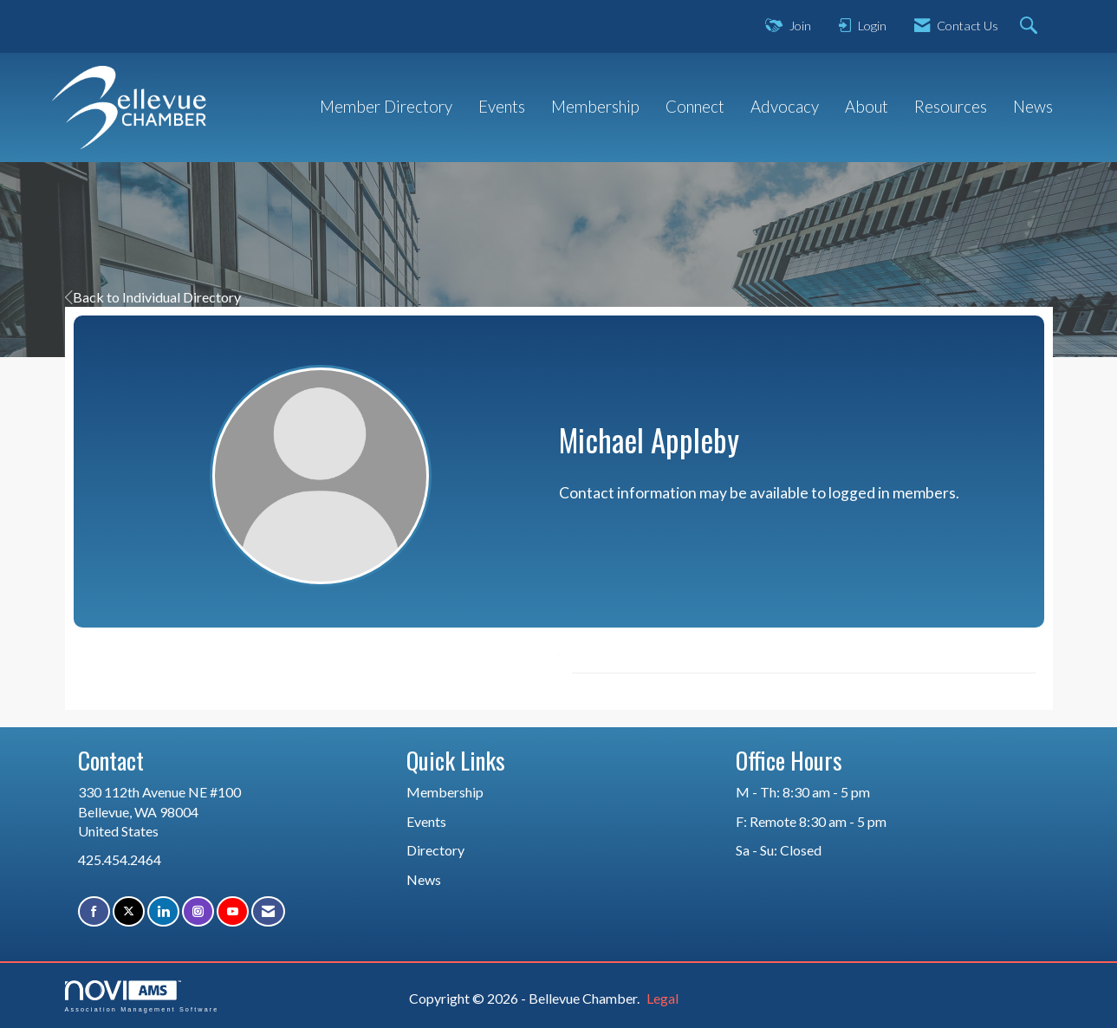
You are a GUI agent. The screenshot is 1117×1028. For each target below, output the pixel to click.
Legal (662, 998)
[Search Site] (1031, 26)
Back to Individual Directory (153, 297)
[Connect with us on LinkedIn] (163, 911)
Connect (695, 106)
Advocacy (784, 106)
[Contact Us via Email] (268, 911)
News (1033, 106)
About (866, 106)
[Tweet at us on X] (129, 911)
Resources (950, 106)
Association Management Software (142, 996)
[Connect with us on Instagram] (198, 911)
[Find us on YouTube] (233, 911)
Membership (595, 106)
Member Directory (386, 106)
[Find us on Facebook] (94, 911)
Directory (435, 850)
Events (501, 106)
